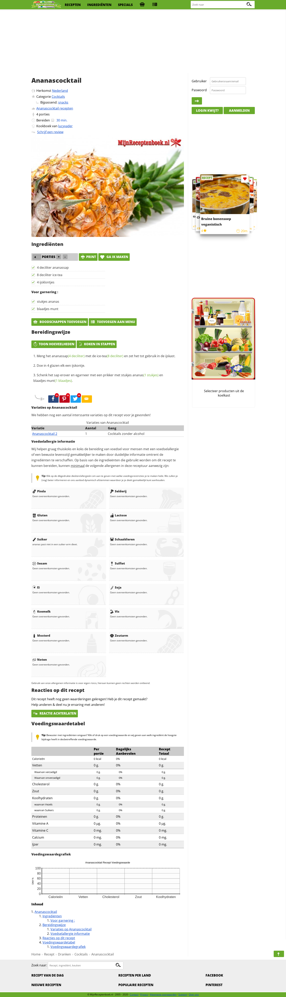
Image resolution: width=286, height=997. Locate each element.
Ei (36, 587)
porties (44, 114)
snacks (63, 102)
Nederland (60, 90)
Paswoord (199, 90)
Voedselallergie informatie (70, 933)
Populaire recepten (135, 985)
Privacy (144, 994)
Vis (114, 611)
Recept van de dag (47, 975)
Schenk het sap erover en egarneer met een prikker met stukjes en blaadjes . (98, 378)
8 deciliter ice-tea (49, 275)
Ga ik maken (114, 257)
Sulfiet (117, 563)
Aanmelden (239, 110)
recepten (73, 5)
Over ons (194, 994)
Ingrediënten (52, 916)
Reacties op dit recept (59, 938)
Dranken (64, 954)
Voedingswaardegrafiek (68, 947)
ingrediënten (99, 5)
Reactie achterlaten (54, 713)
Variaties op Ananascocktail (71, 929)
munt (59, 380)
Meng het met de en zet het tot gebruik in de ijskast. (106, 356)
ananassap (68, 356)
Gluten (39, 515)
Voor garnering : (62, 920)
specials (125, 5)
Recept (49, 954)
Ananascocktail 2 (44, 434)
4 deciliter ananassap (53, 267)
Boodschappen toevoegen (59, 322)
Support (182, 994)
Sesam (39, 563)
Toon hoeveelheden (53, 344)
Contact (134, 994)
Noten (39, 659)
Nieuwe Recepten (46, 985)
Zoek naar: (39, 965)
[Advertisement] (143, 42)
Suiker (39, 539)
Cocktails (58, 96)
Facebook (214, 975)
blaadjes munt (47, 309)
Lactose (118, 515)
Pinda (39, 491)
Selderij (118, 491)
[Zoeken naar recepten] (223, 5)
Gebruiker (199, 81)
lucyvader (65, 126)
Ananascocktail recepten (54, 108)
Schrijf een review (50, 132)
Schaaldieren (122, 539)
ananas (145, 375)
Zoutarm (119, 635)
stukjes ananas (48, 301)
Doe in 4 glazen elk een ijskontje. (61, 365)
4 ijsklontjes (45, 282)
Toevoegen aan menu (112, 322)
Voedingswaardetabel (59, 942)
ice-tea (110, 356)
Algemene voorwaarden (163, 994)
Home (36, 954)
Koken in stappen (96, 344)
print (88, 257)
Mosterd (41, 635)
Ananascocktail (46, 912)
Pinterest (214, 985)
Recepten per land (134, 975)
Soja (115, 587)
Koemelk (41, 611)
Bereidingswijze (54, 925)
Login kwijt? (207, 110)
